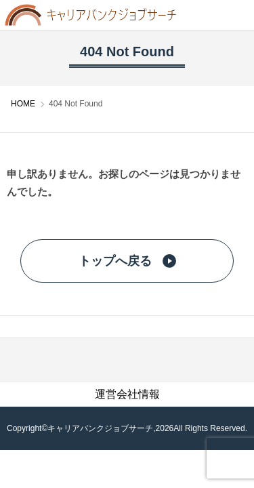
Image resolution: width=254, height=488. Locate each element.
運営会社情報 (127, 394)
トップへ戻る (127, 261)
